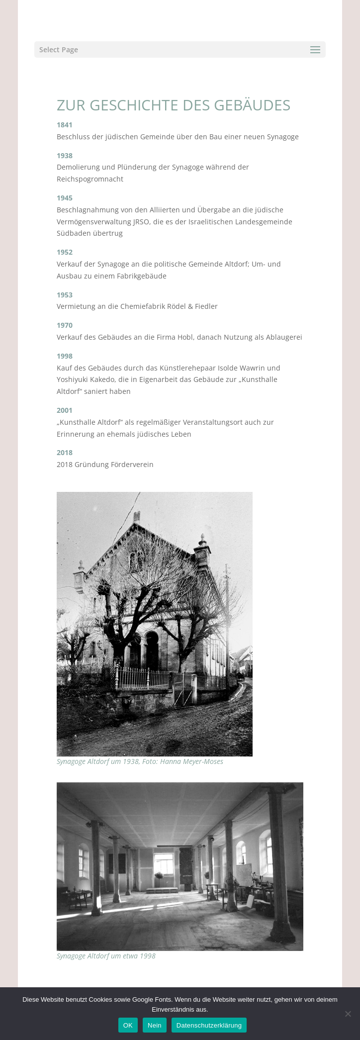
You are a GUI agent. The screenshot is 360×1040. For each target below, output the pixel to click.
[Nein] (348, 1014)
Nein (155, 1025)
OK (128, 1025)
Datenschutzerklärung (209, 1025)
